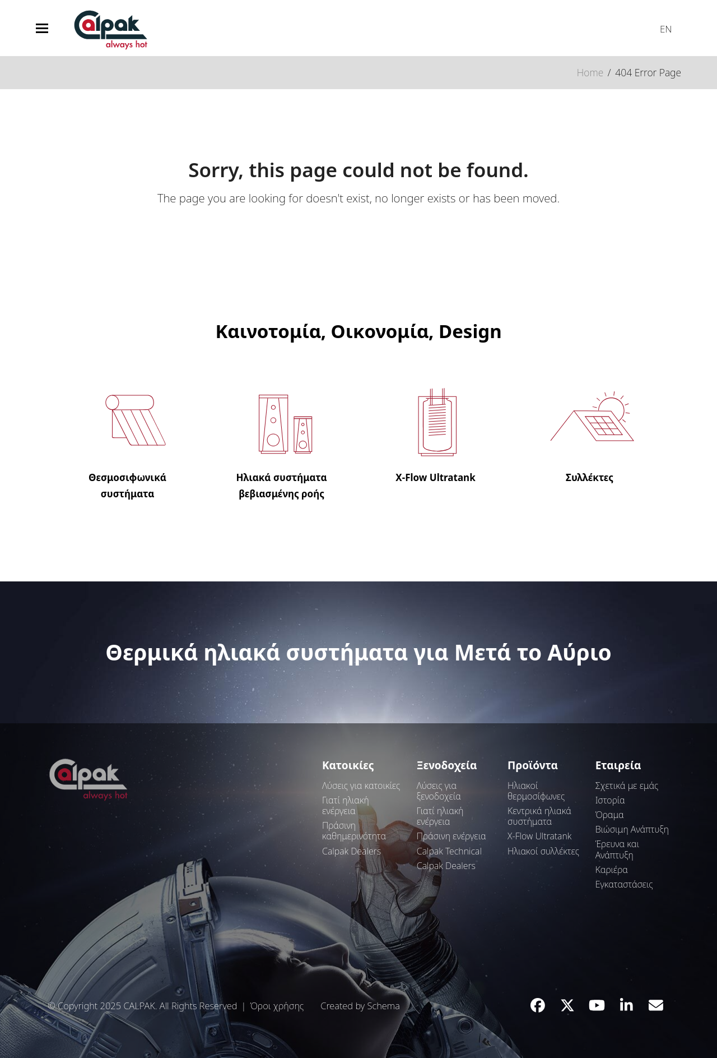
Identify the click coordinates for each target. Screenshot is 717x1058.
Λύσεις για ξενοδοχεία (439, 790)
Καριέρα (611, 869)
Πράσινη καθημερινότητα (354, 830)
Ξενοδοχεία (447, 765)
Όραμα (609, 814)
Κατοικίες (348, 765)
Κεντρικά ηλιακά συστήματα (539, 816)
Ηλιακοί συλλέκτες (543, 851)
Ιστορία (610, 800)
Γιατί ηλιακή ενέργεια (345, 805)
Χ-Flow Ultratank (539, 836)
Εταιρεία (618, 765)
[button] (42, 28)
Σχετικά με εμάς (627, 785)
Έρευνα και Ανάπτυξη (617, 849)
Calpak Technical (449, 851)
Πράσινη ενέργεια (451, 836)
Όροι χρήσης (277, 1005)
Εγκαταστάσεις (624, 884)
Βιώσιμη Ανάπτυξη (632, 829)
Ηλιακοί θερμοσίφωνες (536, 790)
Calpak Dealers (351, 851)
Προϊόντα (533, 765)
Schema (383, 1005)
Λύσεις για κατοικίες (361, 785)
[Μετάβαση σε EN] (660, 26)
